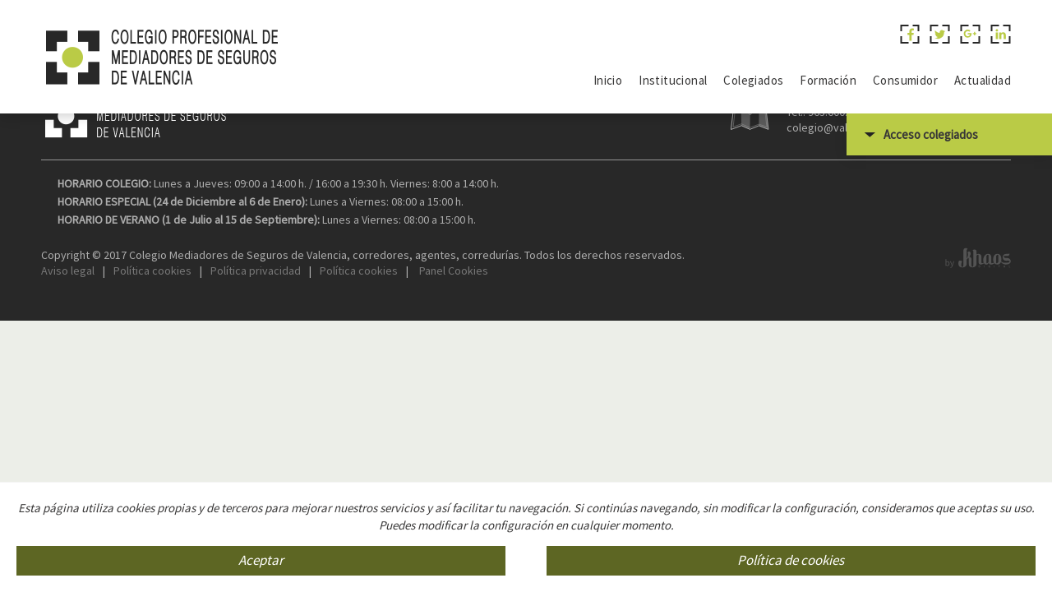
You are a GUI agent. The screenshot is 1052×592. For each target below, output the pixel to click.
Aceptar (261, 561)
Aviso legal (68, 371)
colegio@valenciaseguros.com (863, 228)
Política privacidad (255, 371)
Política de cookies (790, 561)
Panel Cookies (452, 371)
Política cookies (152, 371)
